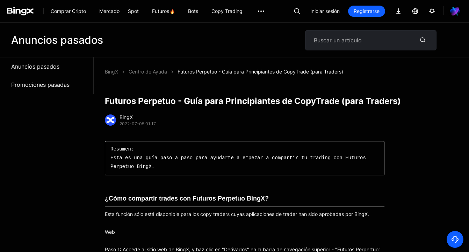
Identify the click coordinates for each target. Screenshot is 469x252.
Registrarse (367, 11)
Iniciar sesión (325, 11)
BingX (111, 72)
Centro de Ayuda (148, 72)
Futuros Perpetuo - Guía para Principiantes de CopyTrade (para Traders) (260, 72)
